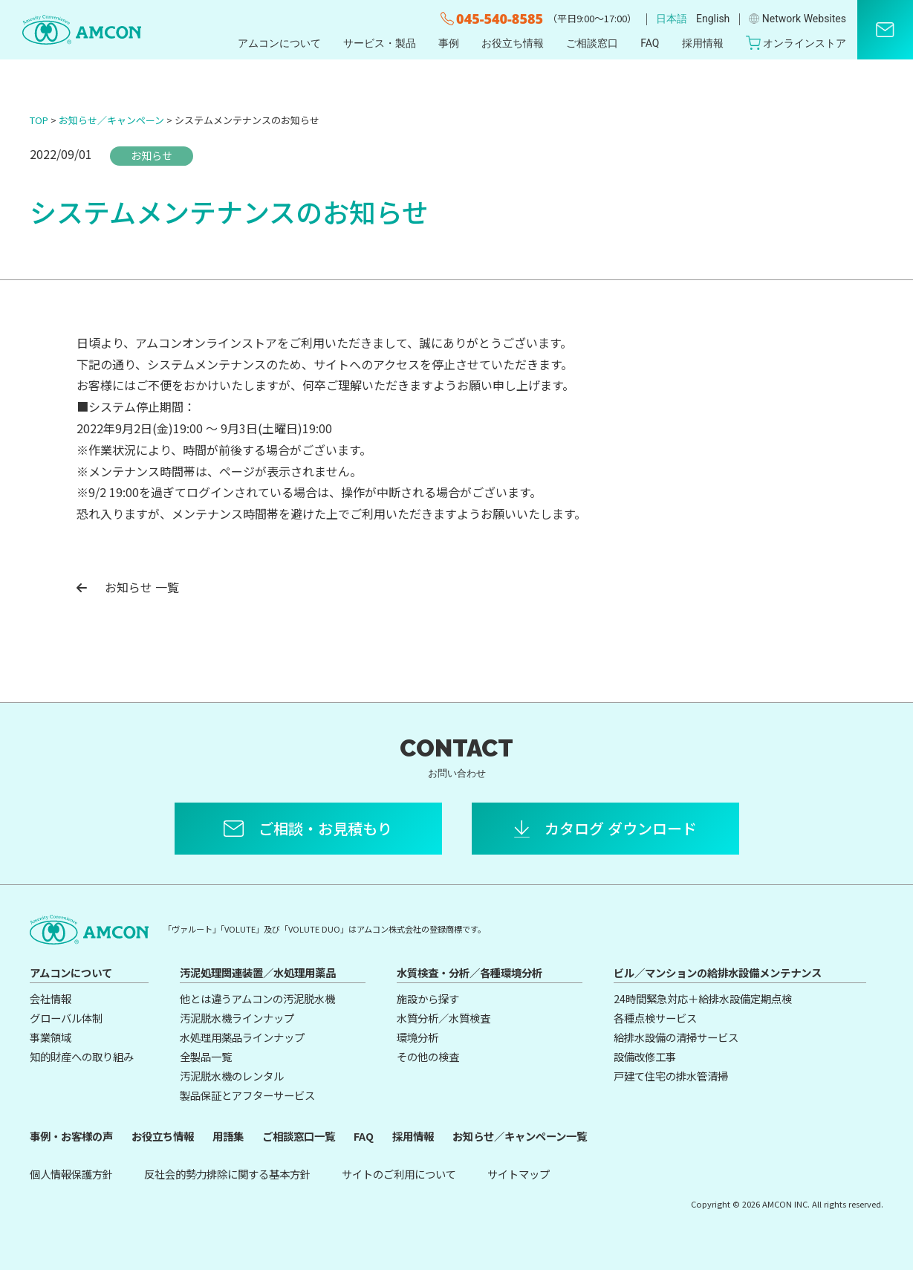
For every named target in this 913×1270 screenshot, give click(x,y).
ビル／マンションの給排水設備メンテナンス (718, 972)
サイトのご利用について (399, 1174)
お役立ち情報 (512, 43)
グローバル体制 (66, 1018)
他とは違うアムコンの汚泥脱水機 (257, 998)
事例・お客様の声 (71, 1136)
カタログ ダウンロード (621, 828)
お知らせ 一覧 (128, 587)
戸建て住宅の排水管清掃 (671, 1075)
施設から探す (428, 998)
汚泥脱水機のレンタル (232, 1075)
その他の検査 (428, 1056)
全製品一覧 (206, 1056)
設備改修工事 (645, 1056)
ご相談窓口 (592, 43)
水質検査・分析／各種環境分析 (469, 972)
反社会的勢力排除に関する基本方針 (227, 1174)
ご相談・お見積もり (325, 828)
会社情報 (50, 998)
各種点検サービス (655, 1018)
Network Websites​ (797, 19)
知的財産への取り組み (82, 1056)
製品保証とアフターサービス (247, 1095)
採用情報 (703, 43)
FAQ (649, 43)
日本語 (671, 19)
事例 (448, 43)
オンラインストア (796, 43)
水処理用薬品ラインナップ (242, 1037)
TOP (39, 120)
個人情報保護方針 (71, 1174)
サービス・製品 (379, 43)
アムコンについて (279, 43)
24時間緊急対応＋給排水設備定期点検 (703, 998)
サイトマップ (518, 1174)
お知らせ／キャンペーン (111, 120)
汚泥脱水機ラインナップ (237, 1018)
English (713, 19)
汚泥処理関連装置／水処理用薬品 (258, 972)
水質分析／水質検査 (443, 1018)
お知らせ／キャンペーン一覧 (519, 1136)
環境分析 (417, 1037)
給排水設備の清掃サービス (676, 1037)
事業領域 (50, 1037)
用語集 (228, 1136)
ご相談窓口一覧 (298, 1136)
